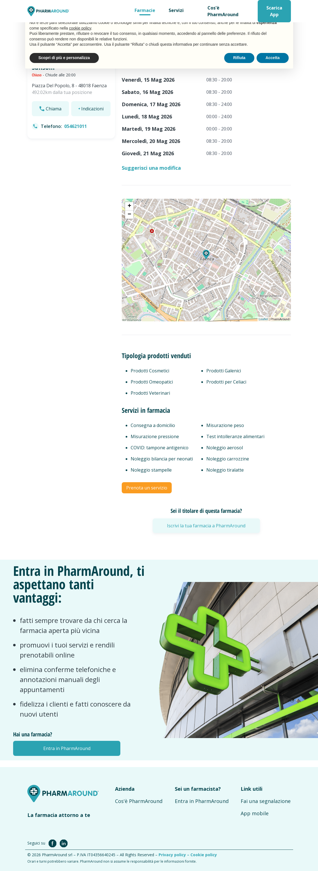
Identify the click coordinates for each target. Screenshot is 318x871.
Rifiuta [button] (239, 57)
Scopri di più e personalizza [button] (64, 57)
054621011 (75, 126)
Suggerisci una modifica (151, 167)
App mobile (255, 813)
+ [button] (129, 206)
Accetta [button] (273, 57)
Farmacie (145, 10)
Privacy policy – (174, 854)
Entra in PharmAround (202, 801)
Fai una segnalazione (266, 801)
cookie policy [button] (80, 28)
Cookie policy (203, 854)
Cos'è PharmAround (222, 11)
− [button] (129, 214)
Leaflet (263, 319)
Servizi (176, 10)
